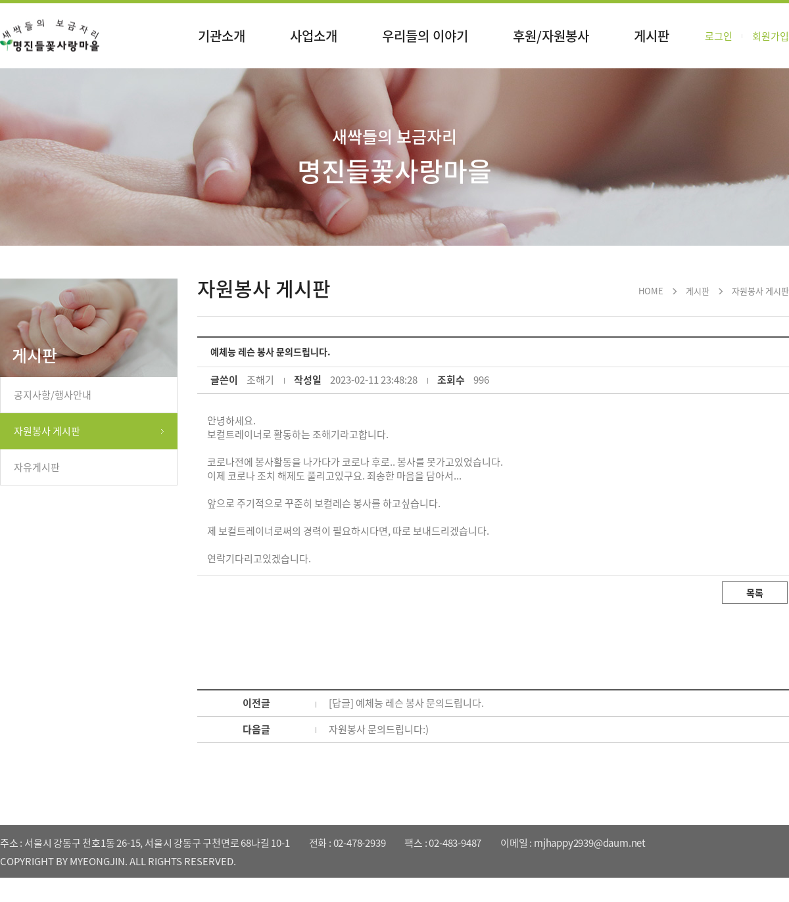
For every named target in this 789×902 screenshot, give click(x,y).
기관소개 (221, 35)
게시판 (651, 35)
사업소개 (313, 35)
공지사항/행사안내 (52, 395)
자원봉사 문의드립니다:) (379, 729)
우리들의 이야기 (425, 35)
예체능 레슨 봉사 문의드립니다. (420, 703)
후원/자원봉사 (551, 35)
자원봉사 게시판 (47, 431)
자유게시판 (37, 467)
